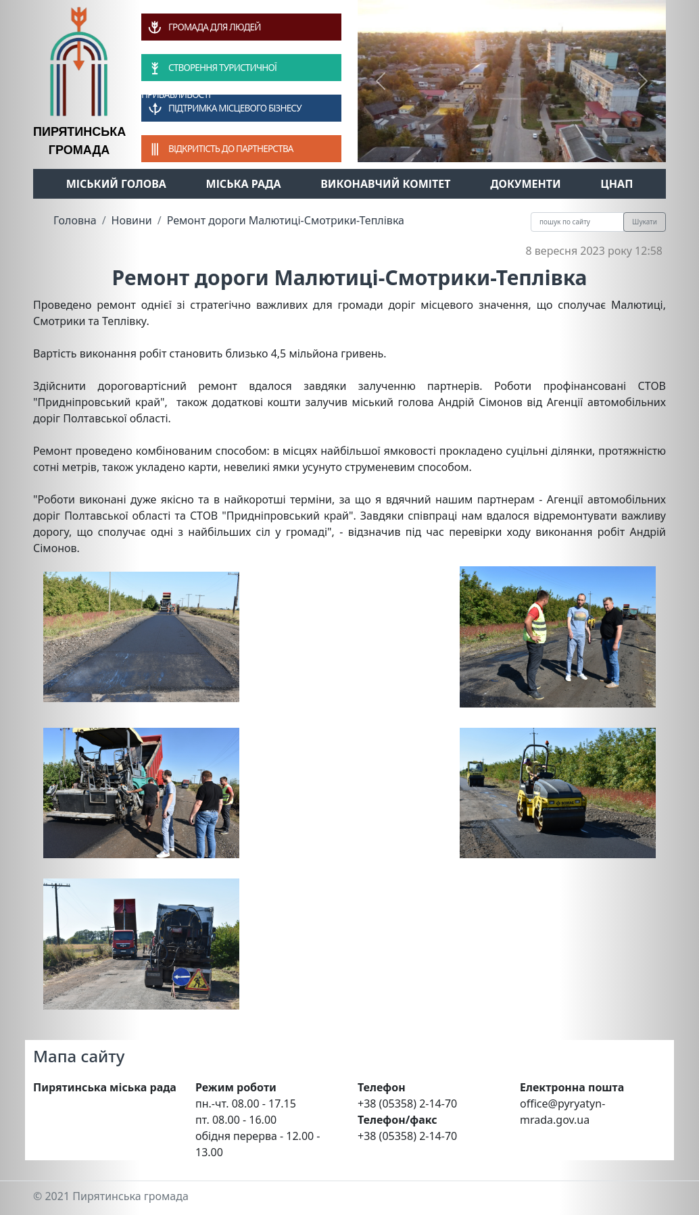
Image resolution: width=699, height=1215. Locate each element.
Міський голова (116, 183)
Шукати (644, 221)
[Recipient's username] (577, 222)
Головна (75, 220)
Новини (132, 220)
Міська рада (243, 183)
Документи (525, 183)
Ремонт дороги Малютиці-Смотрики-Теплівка (285, 220)
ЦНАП (616, 183)
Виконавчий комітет (385, 183)
